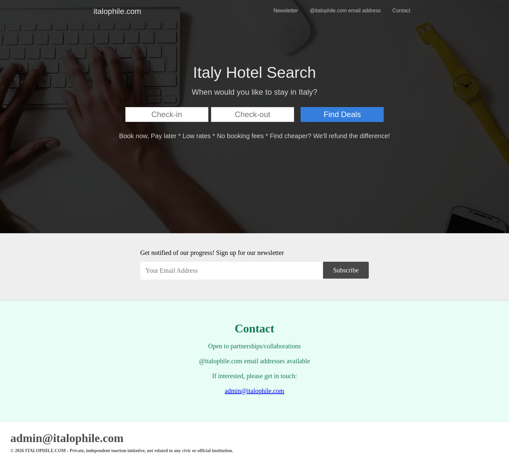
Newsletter (285, 10)
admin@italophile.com (254, 390)
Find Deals (342, 114)
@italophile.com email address (345, 10)
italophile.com (98, 11)
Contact (401, 10)
